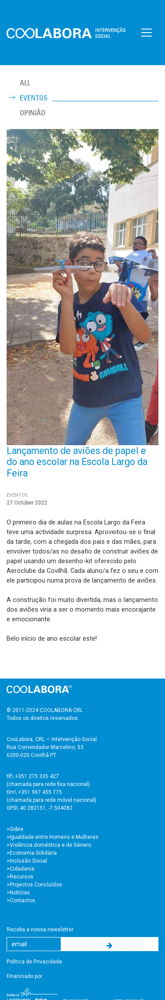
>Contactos (21, 900)
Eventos (34, 97)
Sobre (16, 829)
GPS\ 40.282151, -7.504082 (40, 808)
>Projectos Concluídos (34, 885)
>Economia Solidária (32, 853)
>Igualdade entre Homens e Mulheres (53, 837)
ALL (25, 82)
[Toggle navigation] (146, 32)
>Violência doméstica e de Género (49, 845)
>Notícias (18, 892)
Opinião (32, 112)
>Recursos (20, 877)
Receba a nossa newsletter (40, 929)
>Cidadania (20, 869)
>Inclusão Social (27, 861)
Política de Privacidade (34, 962)
